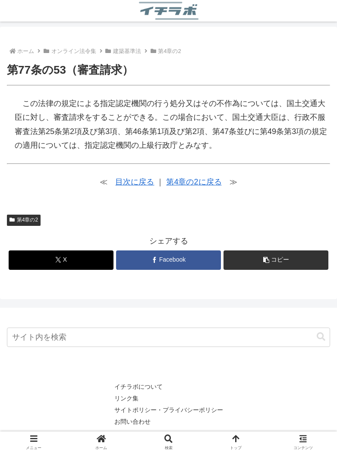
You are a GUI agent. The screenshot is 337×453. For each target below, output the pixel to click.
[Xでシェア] (61, 260)
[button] (276, 260)
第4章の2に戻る (193, 182)
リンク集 (126, 398)
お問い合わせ (132, 421)
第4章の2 (23, 220)
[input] (168, 337)
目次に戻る (134, 182)
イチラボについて (138, 386)
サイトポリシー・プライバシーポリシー (168, 409)
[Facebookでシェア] (168, 260)
